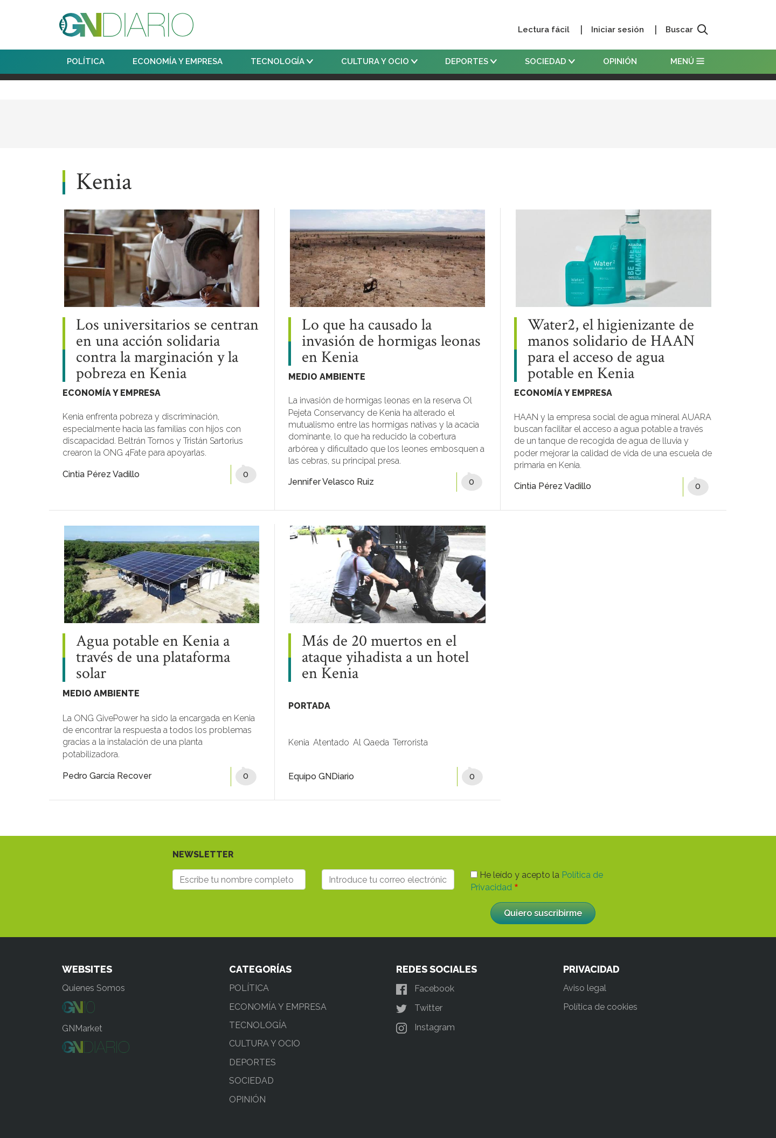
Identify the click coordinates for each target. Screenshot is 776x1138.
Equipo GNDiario (321, 776)
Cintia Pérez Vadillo (101, 474)
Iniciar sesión (617, 29)
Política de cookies (600, 1007)
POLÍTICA (86, 61)
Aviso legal (584, 988)
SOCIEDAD (550, 61)
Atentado (331, 742)
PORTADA (309, 706)
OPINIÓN (620, 61)
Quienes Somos (93, 988)
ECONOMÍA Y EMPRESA (178, 61)
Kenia (298, 742)
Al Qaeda (371, 742)
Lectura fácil (544, 29)
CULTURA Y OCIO (379, 61)
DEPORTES (471, 61)
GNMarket (82, 1028)
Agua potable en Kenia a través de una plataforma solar (153, 657)
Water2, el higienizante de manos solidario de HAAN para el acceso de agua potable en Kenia (611, 349)
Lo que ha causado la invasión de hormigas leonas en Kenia (391, 341)
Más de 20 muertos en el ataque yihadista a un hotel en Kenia (385, 657)
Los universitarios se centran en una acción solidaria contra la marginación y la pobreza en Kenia (167, 349)
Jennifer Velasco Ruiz (331, 482)
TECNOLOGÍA (282, 61)
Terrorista (410, 742)
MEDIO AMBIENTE (326, 377)
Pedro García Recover (107, 776)
